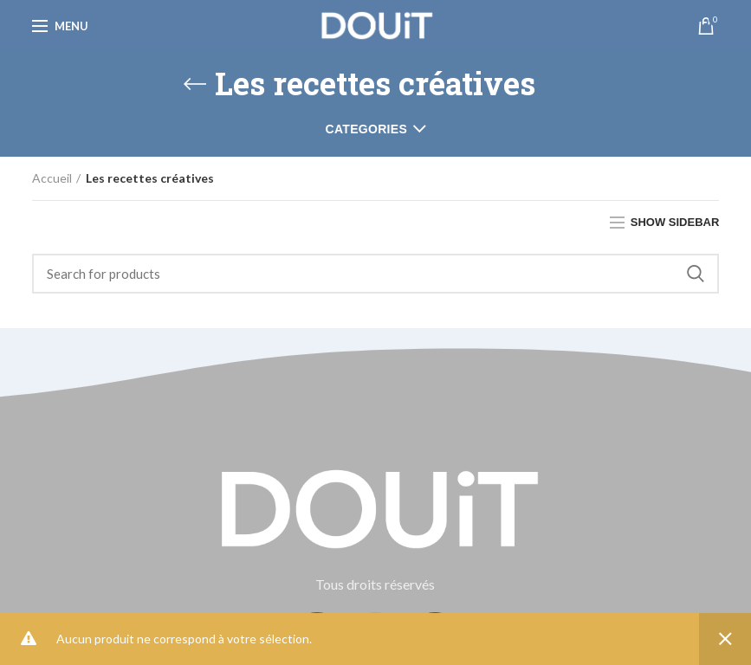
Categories (367, 129)
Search (695, 274)
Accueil (52, 178)
